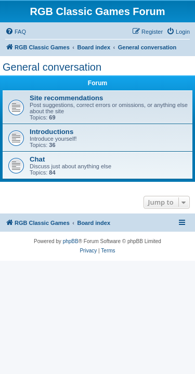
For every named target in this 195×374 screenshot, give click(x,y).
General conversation (52, 67)
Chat (37, 159)
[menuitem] (15, 31)
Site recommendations (66, 98)
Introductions (51, 132)
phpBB (71, 241)
